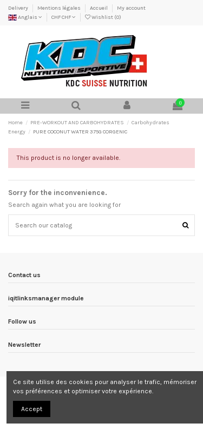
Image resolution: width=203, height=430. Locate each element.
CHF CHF (63, 17)
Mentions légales (59, 8)
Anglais (25, 17)
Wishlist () (103, 17)
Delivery (18, 8)
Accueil (99, 8)
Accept (31, 409)
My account (131, 8)
